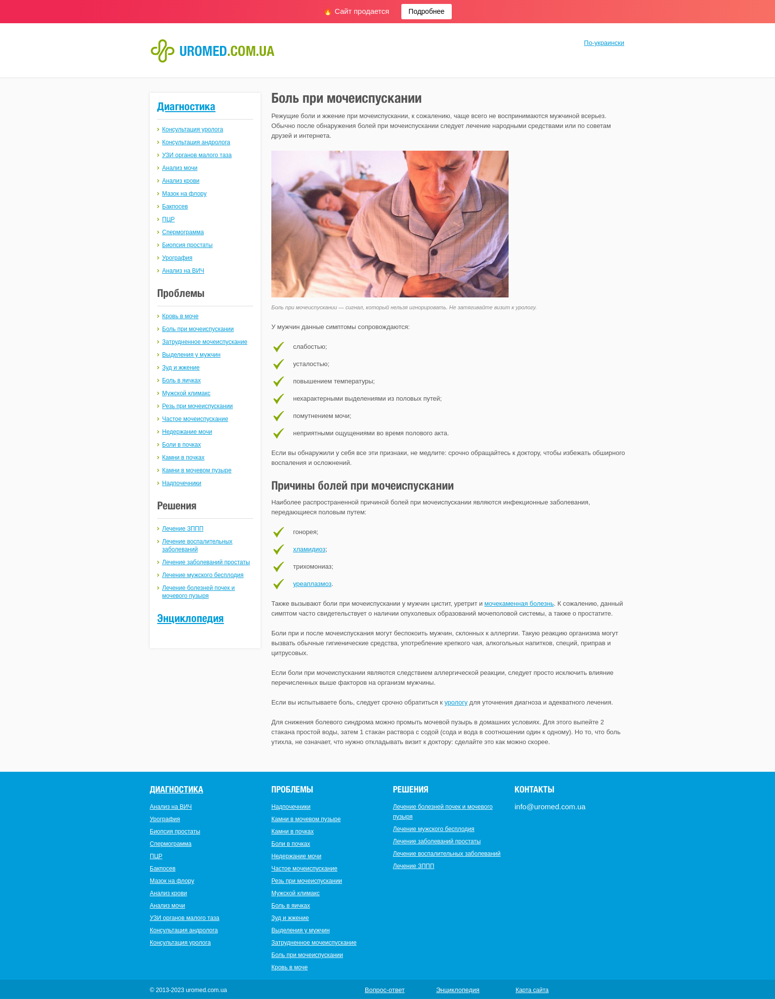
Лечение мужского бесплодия (203, 575)
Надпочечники (181, 483)
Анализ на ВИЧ (183, 270)
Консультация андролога (196, 142)
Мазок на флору (184, 193)
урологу (456, 702)
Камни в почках (183, 457)
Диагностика (186, 106)
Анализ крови (181, 180)
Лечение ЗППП (183, 528)
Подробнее (427, 11)
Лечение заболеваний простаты (206, 562)
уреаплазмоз (312, 583)
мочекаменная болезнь (519, 603)
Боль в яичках (181, 380)
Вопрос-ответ (385, 990)
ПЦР (168, 219)
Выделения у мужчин (191, 354)
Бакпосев (175, 206)
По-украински (604, 42)
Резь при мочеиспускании (197, 406)
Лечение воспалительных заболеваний (447, 853)
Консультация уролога (192, 129)
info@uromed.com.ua (550, 806)
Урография (177, 257)
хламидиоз (309, 549)
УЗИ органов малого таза (197, 155)
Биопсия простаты (187, 245)
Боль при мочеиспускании (198, 329)
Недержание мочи (187, 431)
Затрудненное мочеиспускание (204, 341)
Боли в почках (181, 444)
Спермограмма (183, 232)
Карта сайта (532, 990)
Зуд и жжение (181, 367)
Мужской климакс (186, 393)
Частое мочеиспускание (195, 419)
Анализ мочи (179, 168)
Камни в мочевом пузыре (196, 470)
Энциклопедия (190, 618)
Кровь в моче (180, 316)
